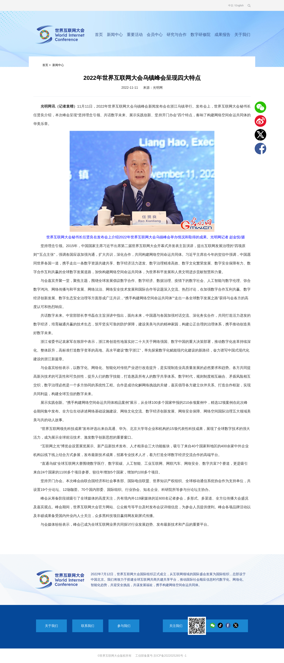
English (239, 5)
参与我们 (123, 626)
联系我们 (87, 626)
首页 (99, 34)
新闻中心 (115, 34)
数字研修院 (200, 34)
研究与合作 (177, 34)
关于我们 (242, 34)
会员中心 (155, 34)
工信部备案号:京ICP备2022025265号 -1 (161, 655)
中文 (230, 5)
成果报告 (222, 34)
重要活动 (135, 34)
